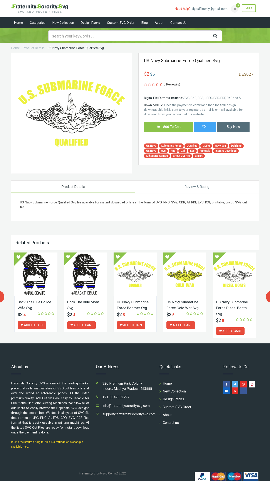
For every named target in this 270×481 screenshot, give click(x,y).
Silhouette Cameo (157, 155)
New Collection (63, 23)
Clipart (199, 155)
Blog (144, 23)
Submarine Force (171, 145)
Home (18, 23)
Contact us (178, 23)
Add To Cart (169, 127)
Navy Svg (220, 145)
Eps (192, 150)
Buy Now (233, 127)
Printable (205, 150)
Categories (37, 23)
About (159, 23)
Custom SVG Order (120, 23)
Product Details (34, 48)
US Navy (151, 145)
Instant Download (225, 150)
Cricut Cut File (181, 155)
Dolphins (236, 145)
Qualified (192, 145)
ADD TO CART (31, 325)
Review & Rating (196, 187)
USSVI (206, 145)
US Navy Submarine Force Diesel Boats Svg (233, 308)
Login (248, 8)
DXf (183, 150)
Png (173, 150)
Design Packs (90, 23)
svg (163, 150)
